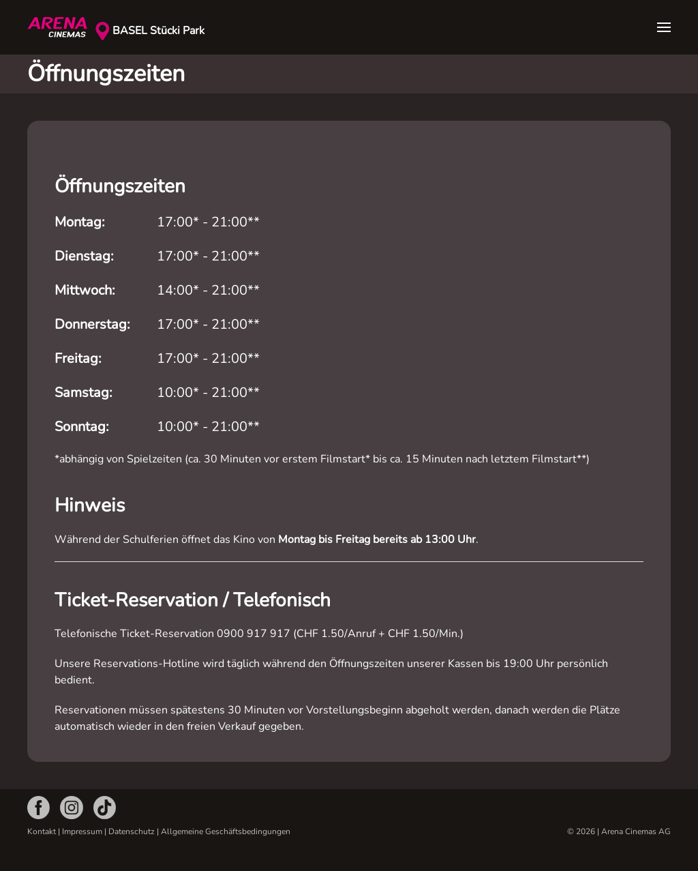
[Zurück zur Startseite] (61, 27)
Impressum (82, 831)
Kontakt (41, 831)
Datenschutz (131, 831)
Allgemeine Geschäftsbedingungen (225, 831)
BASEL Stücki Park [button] (158, 30)
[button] (664, 27)
